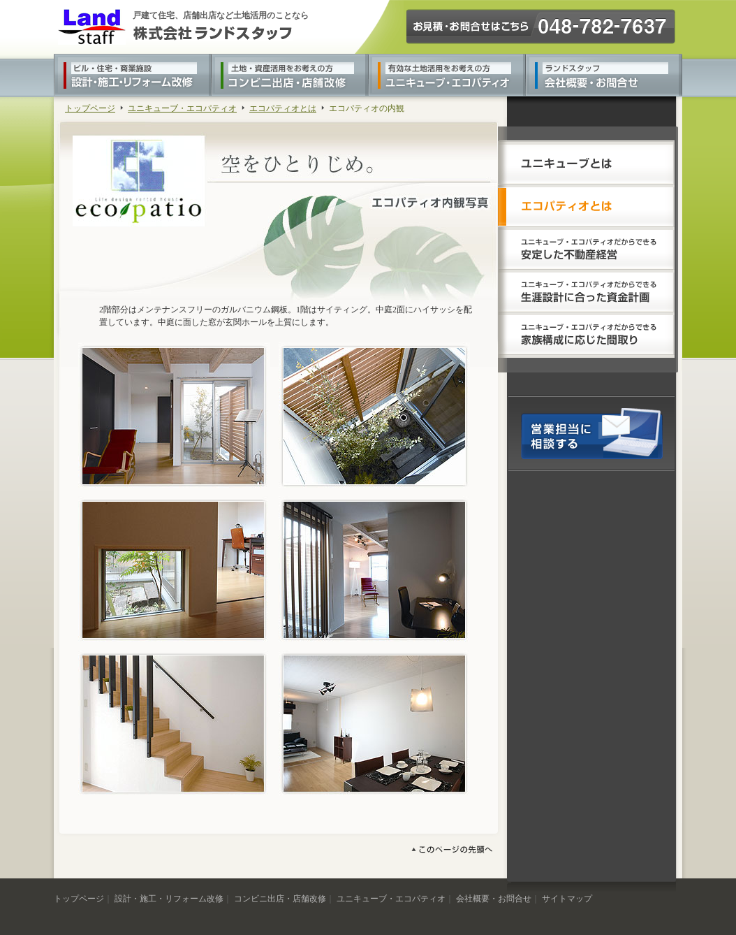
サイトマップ (567, 899)
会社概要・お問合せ (493, 899)
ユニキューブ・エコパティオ (182, 108)
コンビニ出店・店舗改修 (280, 899)
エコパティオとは (282, 108)
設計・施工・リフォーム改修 (169, 899)
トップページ (90, 108)
